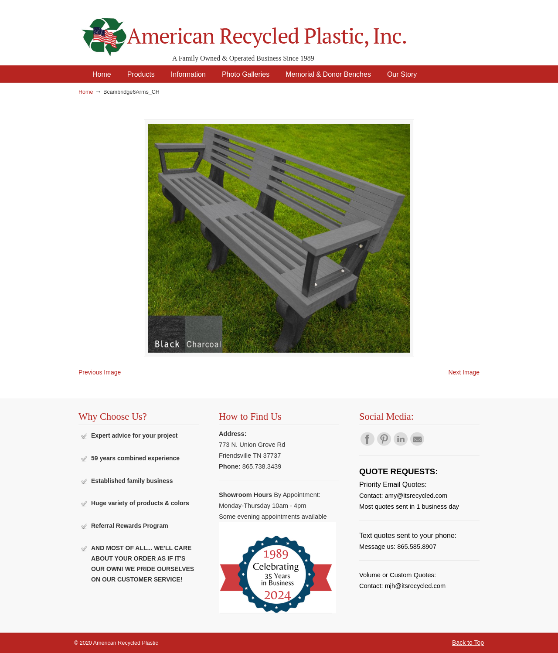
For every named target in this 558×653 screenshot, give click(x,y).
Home (85, 92)
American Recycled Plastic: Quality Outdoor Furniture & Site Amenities (265, 30)
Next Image (464, 372)
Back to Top (468, 642)
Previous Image (99, 372)
